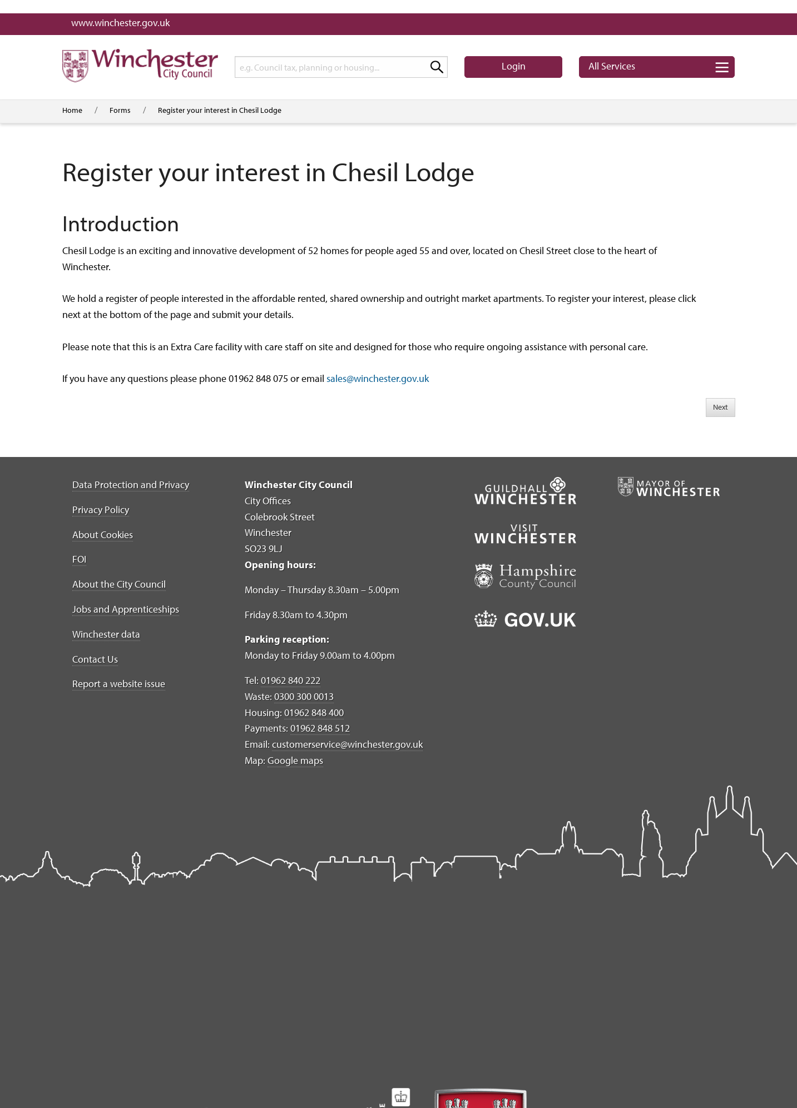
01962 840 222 (290, 680)
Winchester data (106, 634)
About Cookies (102, 534)
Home (72, 110)
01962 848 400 (314, 712)
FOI (79, 559)
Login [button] (514, 65)
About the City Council (119, 584)
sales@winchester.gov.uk (377, 378)
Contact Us (95, 659)
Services (611, 65)
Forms (120, 110)
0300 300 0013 (304, 696)
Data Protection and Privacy (130, 484)
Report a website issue (118, 683)
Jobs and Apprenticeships (125, 609)
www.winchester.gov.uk (120, 22)
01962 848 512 (320, 728)
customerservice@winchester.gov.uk (347, 744)
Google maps (295, 760)
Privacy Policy (100, 509)
